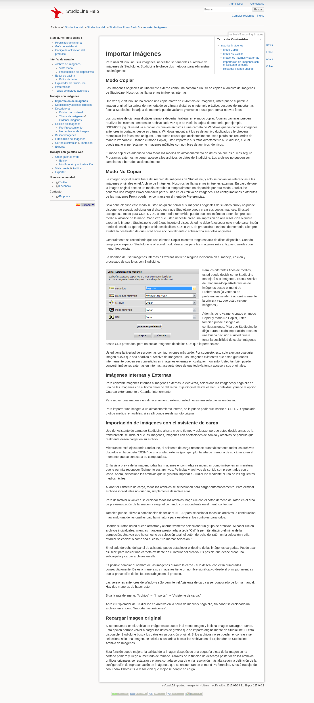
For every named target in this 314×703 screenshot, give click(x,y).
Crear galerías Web (67, 156)
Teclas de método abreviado (72, 90)
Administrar (236, 3)
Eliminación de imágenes (70, 139)
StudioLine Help (74, 27)
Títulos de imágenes (71, 116)
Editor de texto (68, 79)
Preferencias (63, 87)
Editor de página (65, 75)
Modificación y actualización (76, 164)
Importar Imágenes (155, 27)
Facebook (65, 186)
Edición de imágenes (67, 123)
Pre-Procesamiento (70, 127)
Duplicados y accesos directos (73, 104)
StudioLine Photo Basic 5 (124, 27)
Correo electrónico (66, 142)
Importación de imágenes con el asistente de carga (241, 63)
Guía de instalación (66, 46)
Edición (63, 160)
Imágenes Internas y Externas (241, 57)
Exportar (60, 146)
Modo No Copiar (233, 53)
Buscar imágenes (65, 135)
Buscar (258, 9)
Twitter (63, 182)
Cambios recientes (243, 15)
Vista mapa (66, 68)
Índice (260, 15)
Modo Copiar (231, 49)
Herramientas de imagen (74, 131)
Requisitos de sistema (68, 42)
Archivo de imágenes (67, 64)
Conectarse (257, 3)
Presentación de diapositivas (76, 71)
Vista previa (62, 168)
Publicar (77, 168)
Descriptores (63, 108)
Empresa (64, 196)
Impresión (87, 142)
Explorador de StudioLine (70, 83)
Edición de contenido (71, 112)
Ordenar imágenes (70, 120)
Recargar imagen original (238, 68)
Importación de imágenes (71, 101)
